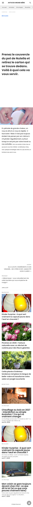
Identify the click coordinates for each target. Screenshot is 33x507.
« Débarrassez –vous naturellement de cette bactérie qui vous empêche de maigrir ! (15, 280)
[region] (16, 90)
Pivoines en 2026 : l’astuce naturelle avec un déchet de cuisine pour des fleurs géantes (16, 345)
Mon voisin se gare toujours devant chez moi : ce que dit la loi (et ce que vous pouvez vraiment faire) (16, 487)
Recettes (27, 7)
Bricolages (19, 7)
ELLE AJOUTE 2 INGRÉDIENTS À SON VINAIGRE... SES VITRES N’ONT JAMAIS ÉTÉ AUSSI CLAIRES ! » (17, 269)
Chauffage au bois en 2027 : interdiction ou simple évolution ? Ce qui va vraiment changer (16, 413)
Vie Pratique (5, 405)
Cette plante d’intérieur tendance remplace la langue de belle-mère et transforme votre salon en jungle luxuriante (16, 375)
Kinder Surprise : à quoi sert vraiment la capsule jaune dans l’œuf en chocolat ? (16, 316)
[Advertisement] (16, 34)
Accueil (4, 7)
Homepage (4, 12)
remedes (11, 7)
